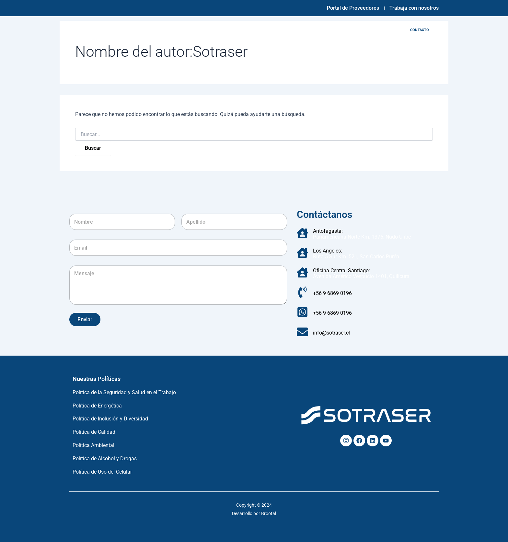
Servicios (290, 30)
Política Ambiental (93, 445)
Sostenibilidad (327, 30)
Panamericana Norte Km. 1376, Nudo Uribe (362, 237)
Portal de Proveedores (353, 8)
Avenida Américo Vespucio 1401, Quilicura (361, 276)
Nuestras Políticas (97, 378)
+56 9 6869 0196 (332, 293)
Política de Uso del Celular (102, 472)
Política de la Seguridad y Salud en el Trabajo (124, 392)
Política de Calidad (94, 432)
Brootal (268, 513)
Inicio (158, 30)
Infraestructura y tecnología (237, 30)
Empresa (185, 30)
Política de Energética (97, 406)
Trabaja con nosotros (414, 8)
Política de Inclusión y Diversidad (110, 419)
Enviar (84, 319)
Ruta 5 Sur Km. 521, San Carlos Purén (356, 256)
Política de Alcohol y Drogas (105, 458)
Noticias (362, 30)
